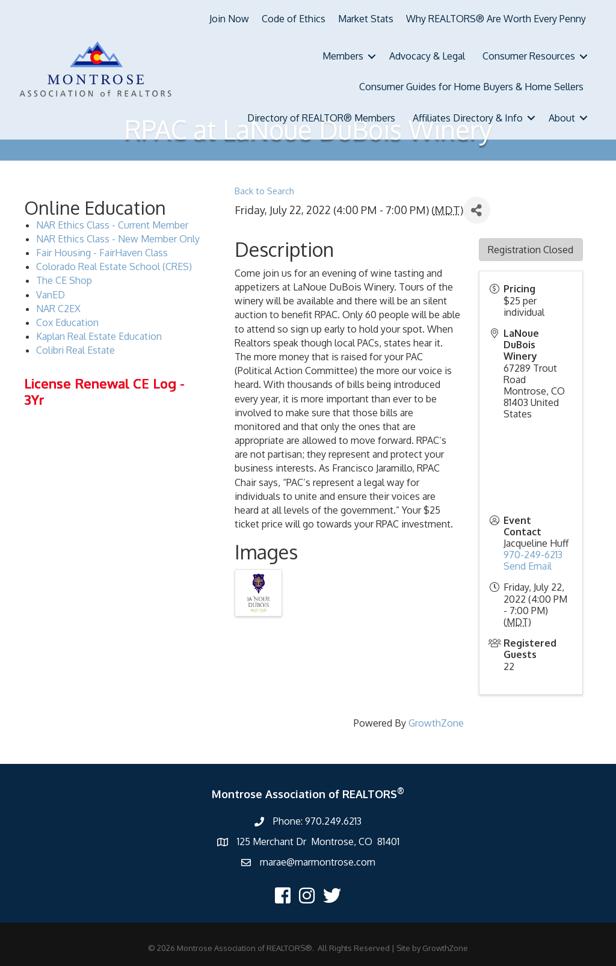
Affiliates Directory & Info (468, 118)
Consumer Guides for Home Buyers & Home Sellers (471, 87)
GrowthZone (436, 723)
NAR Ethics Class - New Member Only (118, 239)
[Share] (476, 210)
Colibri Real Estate (75, 350)
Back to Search (264, 190)
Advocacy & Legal (427, 56)
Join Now (229, 19)
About (562, 118)
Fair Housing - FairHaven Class (102, 253)
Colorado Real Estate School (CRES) (114, 266)
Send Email (528, 566)
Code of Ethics (293, 19)
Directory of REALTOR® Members (321, 118)
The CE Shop (64, 280)
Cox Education (67, 322)
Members (342, 56)
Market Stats (365, 19)
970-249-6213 (533, 555)
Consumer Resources (528, 56)
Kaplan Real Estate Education (99, 336)
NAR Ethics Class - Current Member (112, 225)
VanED (50, 295)
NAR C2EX (58, 309)
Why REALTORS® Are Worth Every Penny (496, 19)
